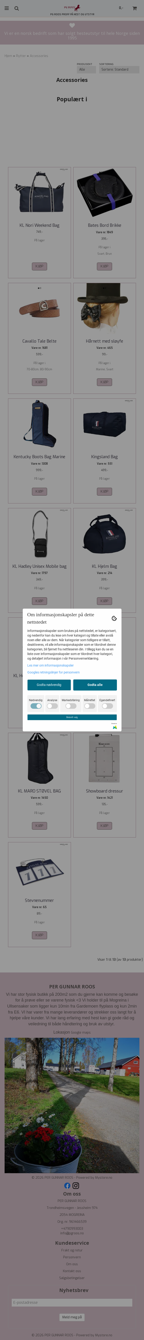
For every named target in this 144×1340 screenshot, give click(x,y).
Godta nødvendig (49, 685)
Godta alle (95, 685)
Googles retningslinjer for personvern (53, 672)
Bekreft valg (72, 717)
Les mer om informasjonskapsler (50, 665)
